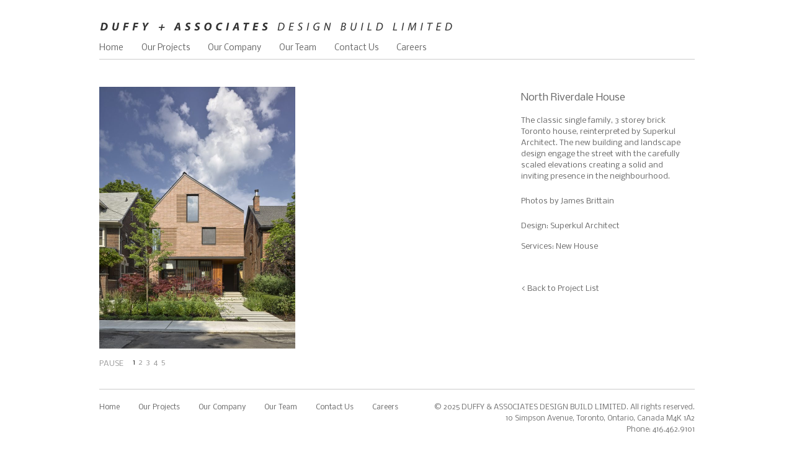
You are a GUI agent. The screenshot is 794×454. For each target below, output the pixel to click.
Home (111, 48)
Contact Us (356, 48)
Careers (411, 48)
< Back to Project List (560, 289)
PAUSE (111, 364)
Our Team (297, 48)
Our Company (234, 48)
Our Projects (165, 48)
